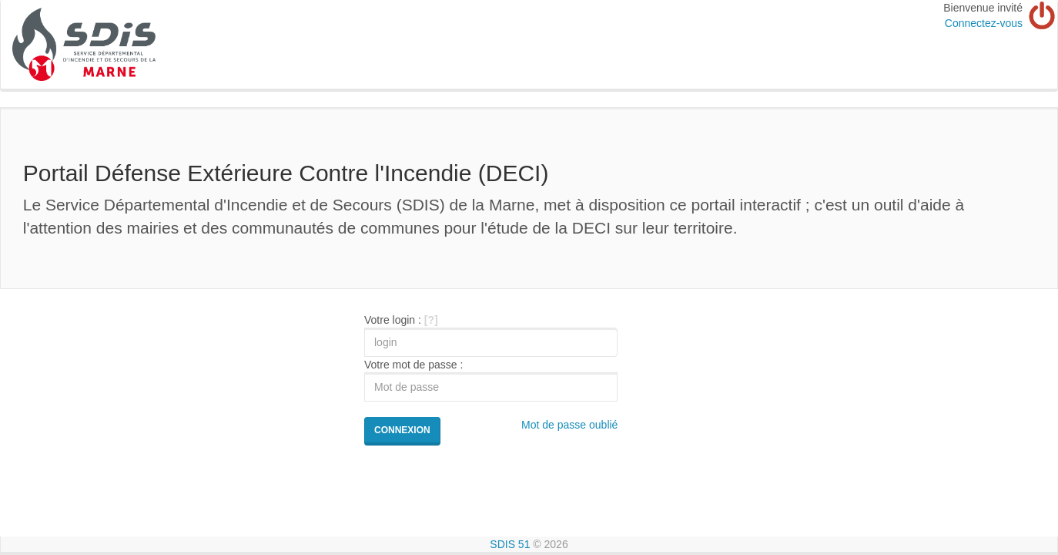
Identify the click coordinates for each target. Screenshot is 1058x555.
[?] (431, 320)
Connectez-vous (984, 23)
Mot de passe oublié (569, 425)
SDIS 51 (510, 544)
